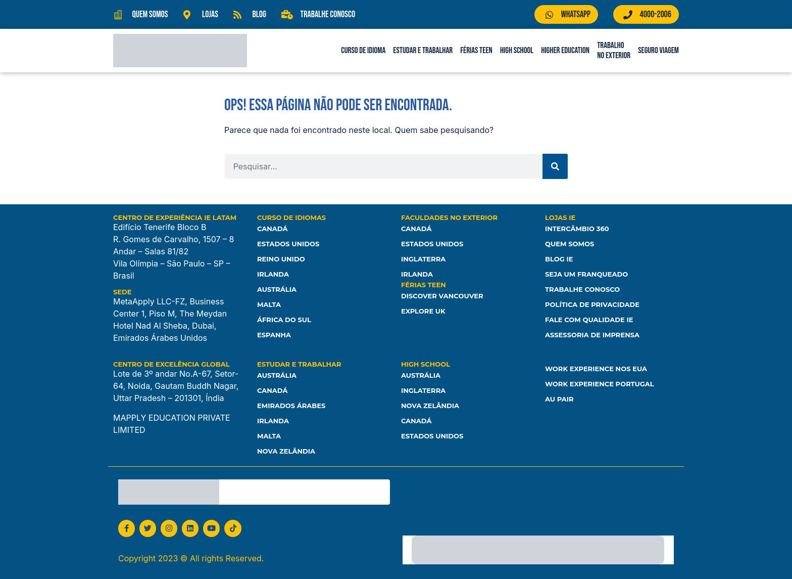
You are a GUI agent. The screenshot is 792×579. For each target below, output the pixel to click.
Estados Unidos (288, 244)
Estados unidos (432, 436)
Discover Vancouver (442, 296)
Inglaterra (423, 259)
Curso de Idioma (363, 51)
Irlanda (273, 274)
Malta (269, 304)
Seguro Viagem (658, 51)
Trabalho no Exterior (613, 50)
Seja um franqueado (586, 274)
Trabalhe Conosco (582, 289)
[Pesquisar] (555, 166)
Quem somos (569, 244)
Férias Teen (476, 51)
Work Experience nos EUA (596, 369)
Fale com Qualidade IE (589, 320)
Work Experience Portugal (599, 384)
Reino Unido (281, 259)
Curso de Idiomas (291, 217)
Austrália (276, 289)
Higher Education (565, 51)
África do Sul (284, 320)
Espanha (274, 335)
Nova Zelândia (286, 451)
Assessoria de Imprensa (592, 335)
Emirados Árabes (291, 406)
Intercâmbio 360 (577, 229)
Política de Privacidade (592, 304)
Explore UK (423, 311)
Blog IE (559, 259)
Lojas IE (560, 217)
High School (516, 51)
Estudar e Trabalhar (423, 51)
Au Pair (559, 399)
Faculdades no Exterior (449, 217)
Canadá (272, 229)
